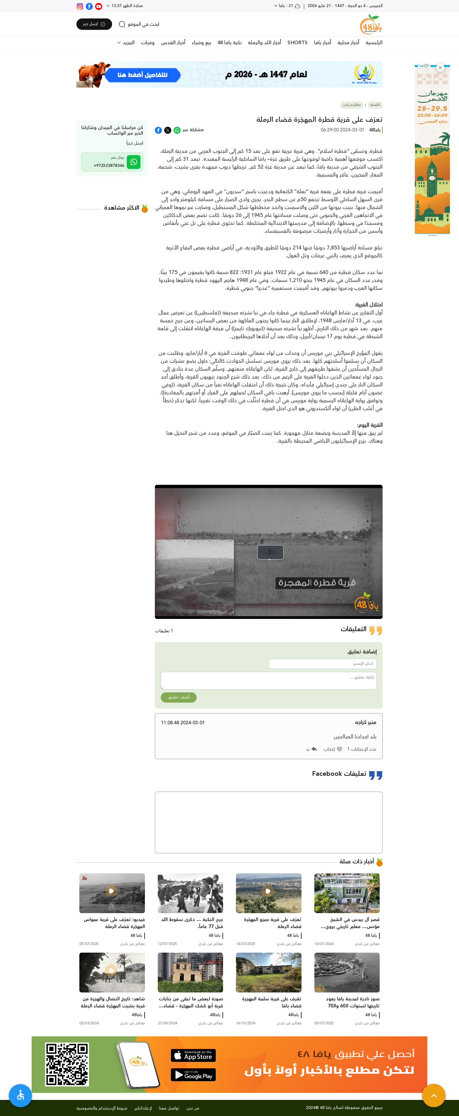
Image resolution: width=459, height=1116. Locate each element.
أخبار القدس (173, 43)
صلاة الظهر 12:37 (126, 6)
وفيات (148, 43)
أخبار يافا (322, 43)
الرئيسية (374, 43)
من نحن (192, 1108)
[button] (440, 68)
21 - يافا (289, 6)
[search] (139, 24)
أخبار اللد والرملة (264, 43)
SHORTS (297, 43)
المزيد (128, 43)
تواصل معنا (169, 1108)
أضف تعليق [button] (178, 697)
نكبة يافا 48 (229, 43)
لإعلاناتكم (143, 1108)
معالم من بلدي (352, 105)
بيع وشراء (201, 43)
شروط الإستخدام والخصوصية (101, 1108)
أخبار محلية (348, 43)
